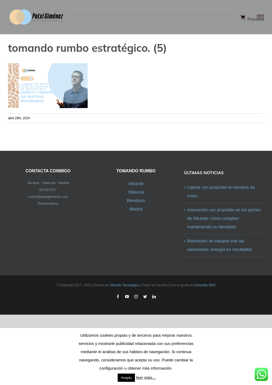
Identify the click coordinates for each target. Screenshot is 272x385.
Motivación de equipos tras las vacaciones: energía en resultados (219, 245)
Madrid (135, 209)
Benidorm (136, 200)
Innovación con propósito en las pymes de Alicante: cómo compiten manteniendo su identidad (224, 218)
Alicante (135, 183)
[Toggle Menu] (260, 17)
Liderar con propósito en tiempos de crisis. (221, 191)
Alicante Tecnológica (124, 285)
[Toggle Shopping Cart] (242, 17)
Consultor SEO (204, 285)
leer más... (145, 377)
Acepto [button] (126, 378)
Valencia (136, 192)
